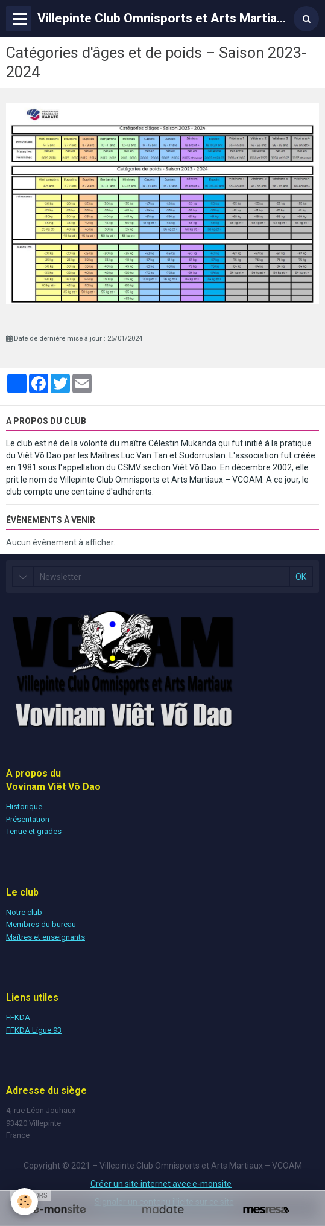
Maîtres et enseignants (45, 937)
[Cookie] (24, 1201)
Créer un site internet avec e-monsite (161, 1184)
